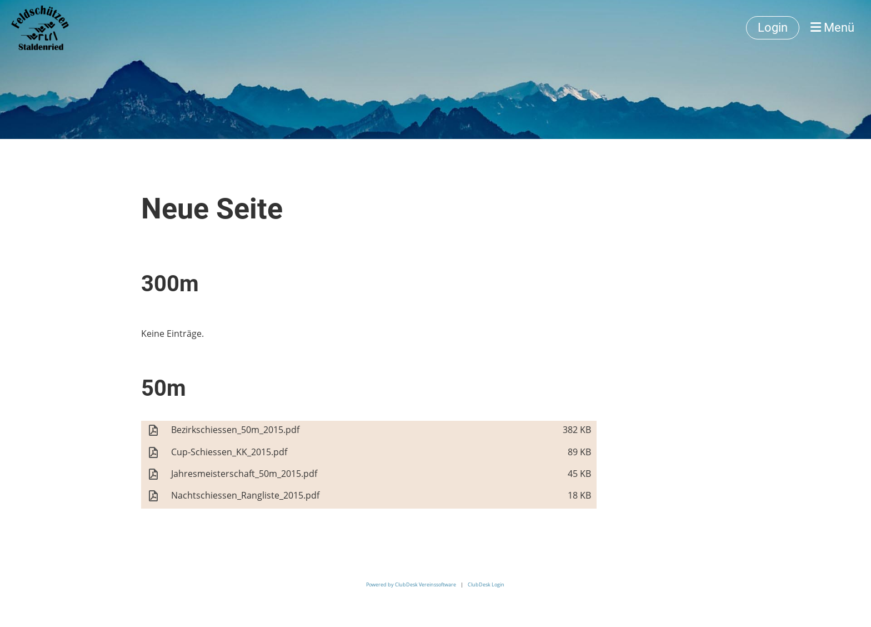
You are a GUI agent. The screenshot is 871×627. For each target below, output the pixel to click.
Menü (832, 27)
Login (773, 27)
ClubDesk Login (486, 584)
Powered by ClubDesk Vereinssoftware (411, 584)
